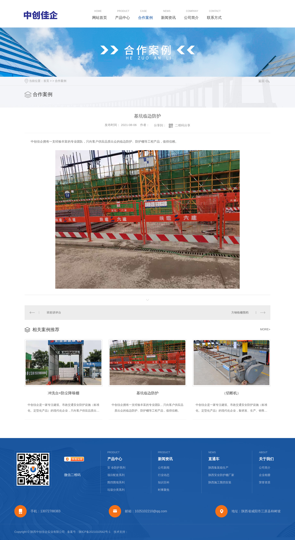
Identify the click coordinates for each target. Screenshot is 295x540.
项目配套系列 (116, 475)
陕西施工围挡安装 (219, 482)
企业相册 (264, 475)
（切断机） (231, 393)
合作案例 (145, 18)
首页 (46, 80)
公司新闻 (163, 467)
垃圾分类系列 (116, 489)
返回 (263, 81)
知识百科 (163, 482)
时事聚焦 (163, 489)
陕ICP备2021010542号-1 (95, 531)
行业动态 (163, 475)
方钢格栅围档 (239, 312)
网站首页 (99, 18)
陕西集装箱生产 (218, 467)
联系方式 (214, 18)
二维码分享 (182, 125)
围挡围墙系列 (116, 482)
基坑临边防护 (147, 393)
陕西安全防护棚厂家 (221, 475)
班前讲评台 (54, 312)
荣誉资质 (264, 482)
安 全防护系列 (116, 467)
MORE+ (265, 329)
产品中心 (122, 18)
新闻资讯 (168, 18)
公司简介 (191, 18)
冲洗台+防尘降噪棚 (63, 393)
